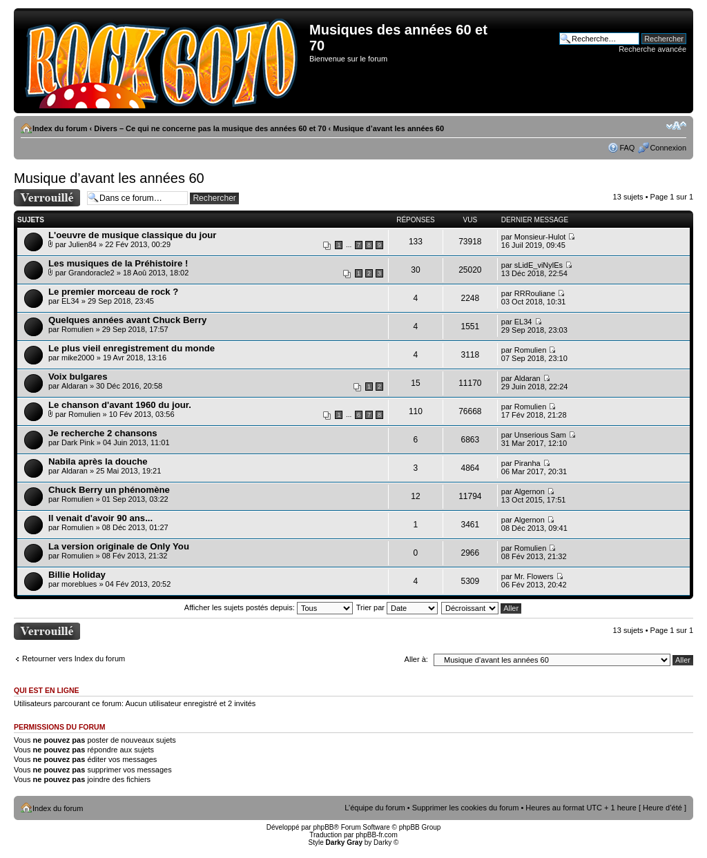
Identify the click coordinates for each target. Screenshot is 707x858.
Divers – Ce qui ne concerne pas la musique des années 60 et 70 (210, 128)
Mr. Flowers (534, 576)
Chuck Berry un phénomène (109, 490)
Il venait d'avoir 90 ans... (100, 518)
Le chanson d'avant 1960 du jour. (119, 405)
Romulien (77, 329)
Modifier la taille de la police (676, 125)
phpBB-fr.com (377, 835)
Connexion (668, 148)
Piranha (527, 463)
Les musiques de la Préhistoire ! (118, 263)
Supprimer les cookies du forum (465, 807)
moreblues (79, 584)
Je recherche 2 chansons (102, 433)
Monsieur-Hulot (540, 237)
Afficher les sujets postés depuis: (268, 607)
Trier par (397, 607)
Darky (382, 842)
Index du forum (59, 128)
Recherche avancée (652, 49)
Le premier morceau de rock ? (113, 291)
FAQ (627, 148)
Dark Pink (78, 442)
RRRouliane (534, 293)
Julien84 (82, 244)
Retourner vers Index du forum (73, 658)
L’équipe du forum (375, 807)
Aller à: (416, 659)
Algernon (529, 491)
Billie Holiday (77, 574)
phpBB (323, 827)
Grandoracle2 (91, 273)
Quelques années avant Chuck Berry (127, 320)
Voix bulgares (78, 376)
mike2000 (78, 357)
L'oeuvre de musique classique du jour (132, 235)
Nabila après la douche (98, 461)
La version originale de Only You (118, 546)
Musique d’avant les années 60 (388, 128)
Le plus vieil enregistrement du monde (131, 348)
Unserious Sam (540, 435)
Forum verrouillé (47, 197)
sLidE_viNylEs (538, 265)
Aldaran (74, 386)
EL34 (70, 301)
